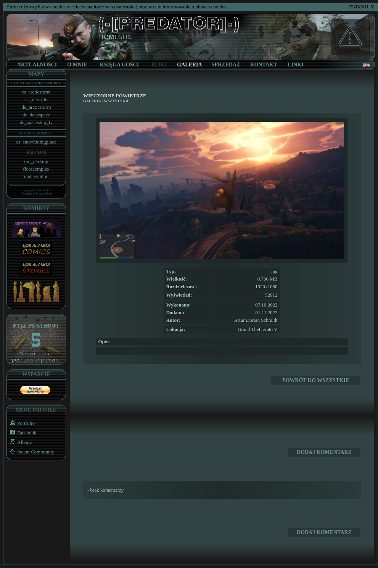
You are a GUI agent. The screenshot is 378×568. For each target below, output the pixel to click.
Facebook (22, 433)
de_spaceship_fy (36, 122)
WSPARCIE (36, 374)
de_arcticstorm (36, 107)
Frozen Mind (44, 193)
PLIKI (159, 65)
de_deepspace (36, 115)
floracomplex (36, 169)
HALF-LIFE (36, 152)
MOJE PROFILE (36, 410)
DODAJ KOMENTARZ (324, 452)
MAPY (36, 74)
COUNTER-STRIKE (36, 133)
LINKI (295, 65)
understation (36, 176)
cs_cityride (36, 99)
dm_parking (36, 161)
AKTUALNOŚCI (37, 65)
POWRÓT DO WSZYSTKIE (315, 380)
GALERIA (92, 101)
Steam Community (31, 452)
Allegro (19, 442)
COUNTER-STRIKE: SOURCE (36, 83)
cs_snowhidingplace (36, 142)
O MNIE (77, 65)
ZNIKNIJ (361, 7)
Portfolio (21, 423)
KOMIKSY (36, 208)
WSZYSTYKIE (116, 101)
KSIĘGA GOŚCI (119, 65)
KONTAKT (263, 65)
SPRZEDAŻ (226, 65)
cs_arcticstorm (36, 92)
